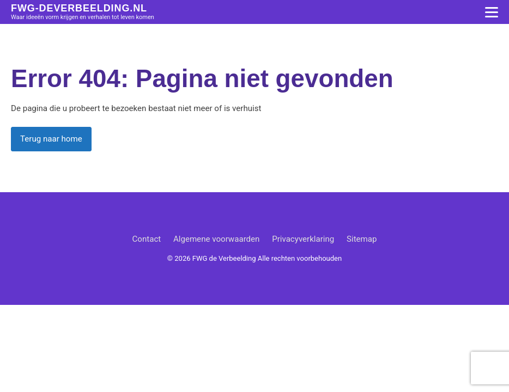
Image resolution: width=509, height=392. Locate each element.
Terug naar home (51, 139)
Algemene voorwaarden (216, 239)
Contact (146, 239)
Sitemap (362, 239)
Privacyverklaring (303, 239)
